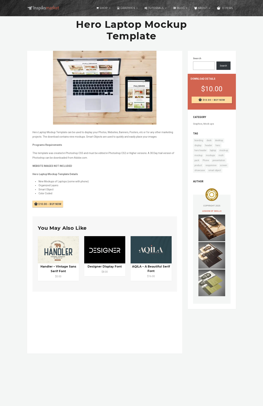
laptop (213, 150)
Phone (206, 160)
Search (197, 58)
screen (223, 165)
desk (209, 140)
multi (221, 155)
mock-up (223, 150)
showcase (199, 170)
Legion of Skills (211, 211)
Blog (181, 8)
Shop (104, 8)
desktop (219, 140)
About (203, 8)
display (197, 145)
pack (196, 160)
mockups (210, 155)
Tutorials (156, 8)
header (208, 145)
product (198, 165)
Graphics (127, 8)
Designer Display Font (105, 266)
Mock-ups (208, 123)
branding (198, 140)
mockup (198, 155)
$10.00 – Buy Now (49, 204)
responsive (211, 165)
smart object (214, 170)
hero (218, 145)
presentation (219, 160)
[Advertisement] (104, 322)
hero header (200, 150)
